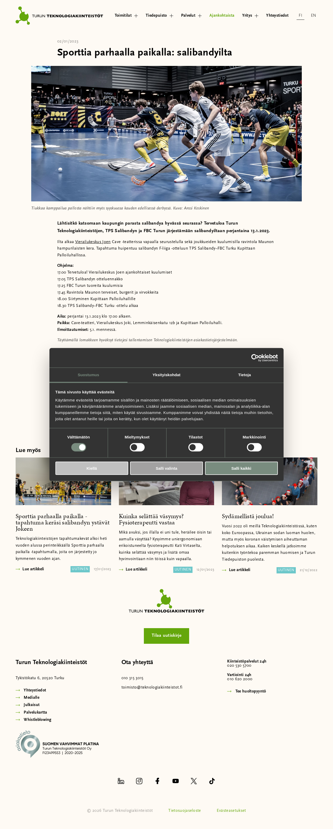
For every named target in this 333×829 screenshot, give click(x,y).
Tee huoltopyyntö (250, 691)
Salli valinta (166, 468)
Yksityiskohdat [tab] (166, 375)
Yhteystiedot (277, 16)
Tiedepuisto (159, 16)
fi (300, 16)
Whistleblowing (37, 720)
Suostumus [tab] (88, 375)
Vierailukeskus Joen (93, 242)
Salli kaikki (241, 468)
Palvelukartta (35, 712)
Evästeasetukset (231, 811)
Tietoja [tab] (244, 375)
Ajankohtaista (221, 16)
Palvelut (191, 16)
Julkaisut (32, 705)
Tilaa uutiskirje (166, 635)
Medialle (31, 698)
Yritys (250, 16)
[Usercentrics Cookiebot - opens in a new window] (255, 358)
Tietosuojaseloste (184, 811)
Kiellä (91, 468)
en (313, 16)
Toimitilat (126, 16)
